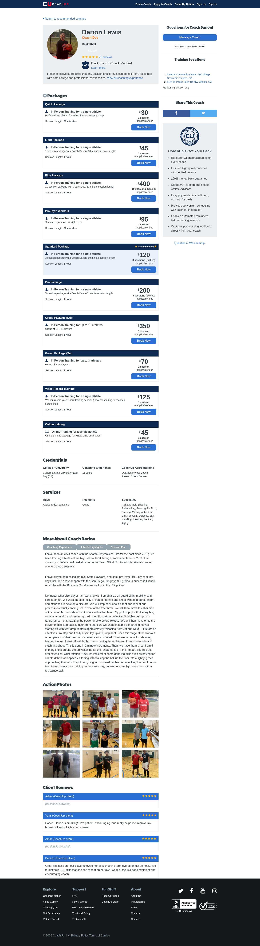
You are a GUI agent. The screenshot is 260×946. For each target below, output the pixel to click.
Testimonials (79, 919)
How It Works (79, 901)
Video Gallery (50, 901)
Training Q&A (50, 907)
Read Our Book (110, 895)
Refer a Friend (51, 919)
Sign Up (201, 4)
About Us (136, 895)
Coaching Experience (59, 547)
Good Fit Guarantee (83, 907)
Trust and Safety (81, 913)
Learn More (98, 67)
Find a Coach (143, 4)
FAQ (74, 895)
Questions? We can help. (189, 243)
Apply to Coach (163, 4)
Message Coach (189, 37)
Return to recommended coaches (64, 18)
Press (134, 907)
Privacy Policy (80, 935)
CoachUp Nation (184, 4)
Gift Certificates (51, 913)
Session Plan (118, 547)
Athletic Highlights (92, 547)
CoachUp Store (110, 901)
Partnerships (138, 901)
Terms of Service (99, 935)
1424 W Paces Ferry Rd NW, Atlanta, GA (189, 81)
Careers (135, 913)
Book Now (144, 127)
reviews (105, 57)
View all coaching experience (125, 78)
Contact (135, 919)
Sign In (213, 4)
